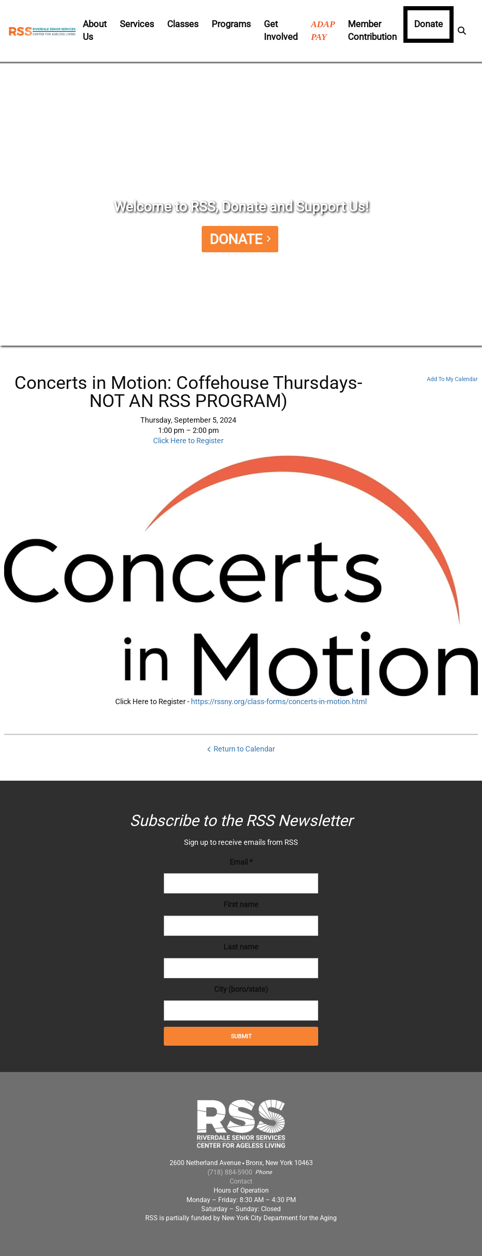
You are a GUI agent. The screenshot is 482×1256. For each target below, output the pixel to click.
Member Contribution (372, 30)
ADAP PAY (323, 30)
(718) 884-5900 (229, 1172)
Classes (182, 24)
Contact (241, 1181)
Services (137, 24)
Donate (428, 24)
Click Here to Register (188, 440)
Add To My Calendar (452, 379)
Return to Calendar (244, 748)
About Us (95, 30)
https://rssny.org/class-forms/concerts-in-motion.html (279, 701)
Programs (231, 24)
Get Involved (281, 30)
